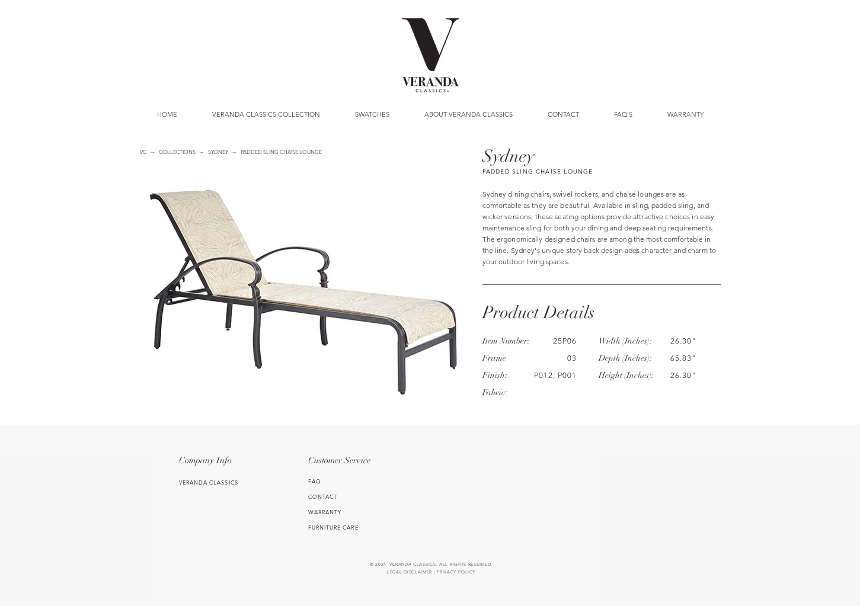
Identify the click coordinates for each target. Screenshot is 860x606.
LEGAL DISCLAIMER (409, 572)
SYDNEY (218, 151)
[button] (372, 114)
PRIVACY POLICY (456, 572)
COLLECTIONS (177, 151)
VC (143, 151)
